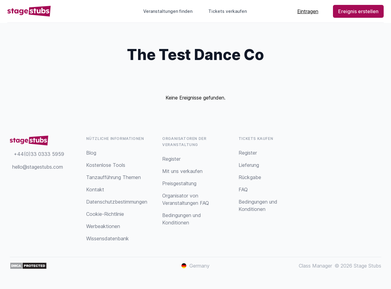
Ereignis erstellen (358, 11)
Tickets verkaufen (230, 11)
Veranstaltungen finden (167, 11)
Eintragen (307, 11)
